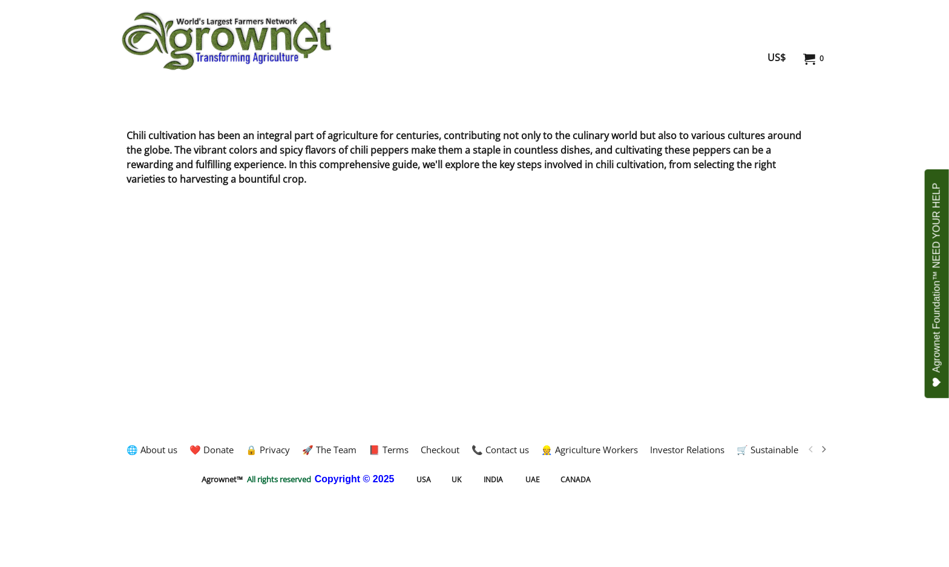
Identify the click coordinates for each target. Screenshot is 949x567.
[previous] (811, 449)
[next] (823, 449)
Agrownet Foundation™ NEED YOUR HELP (936, 285)
